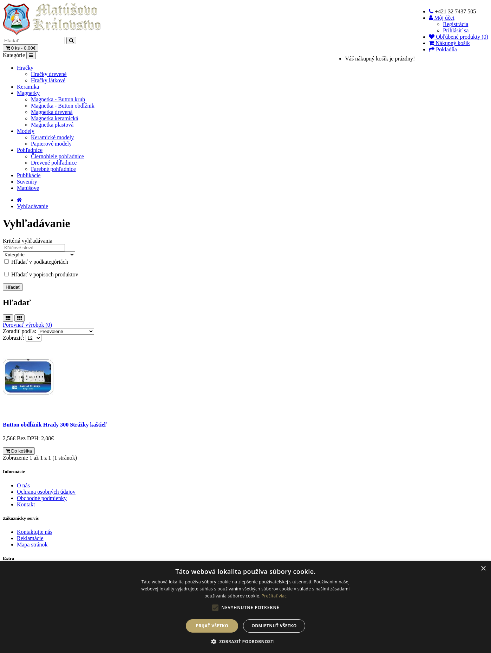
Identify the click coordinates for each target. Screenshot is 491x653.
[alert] (245, 607)
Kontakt (26, 504)
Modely (25, 131)
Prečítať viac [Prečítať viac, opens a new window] (274, 596)
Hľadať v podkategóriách (36, 262)
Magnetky (28, 93)
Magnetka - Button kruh (58, 99)
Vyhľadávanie (32, 206)
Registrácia (455, 24)
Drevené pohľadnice (54, 163)
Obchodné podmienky (42, 498)
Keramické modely (52, 137)
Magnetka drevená (52, 112)
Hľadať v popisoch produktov (41, 274)
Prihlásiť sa (456, 30)
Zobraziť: (13, 338)
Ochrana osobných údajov (46, 492)
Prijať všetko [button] (212, 626)
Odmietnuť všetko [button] (273, 626)
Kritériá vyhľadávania (27, 241)
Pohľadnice (29, 150)
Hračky (25, 68)
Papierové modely (51, 144)
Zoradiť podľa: (20, 331)
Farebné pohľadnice (53, 169)
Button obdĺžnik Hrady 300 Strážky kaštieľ (55, 425)
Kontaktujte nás (34, 532)
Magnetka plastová (52, 125)
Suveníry (27, 182)
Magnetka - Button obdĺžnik (62, 106)
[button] (245, 641)
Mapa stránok (32, 545)
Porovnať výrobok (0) (27, 325)
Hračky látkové (48, 80)
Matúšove (28, 188)
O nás (23, 485)
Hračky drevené (49, 74)
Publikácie (29, 175)
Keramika (28, 87)
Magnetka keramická (54, 118)
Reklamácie (30, 538)
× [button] (483, 568)
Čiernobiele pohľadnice (57, 156)
